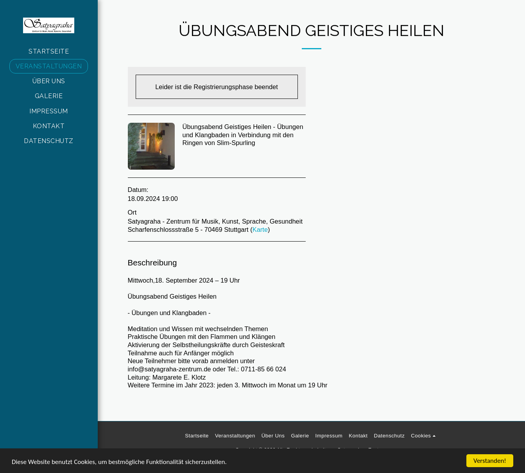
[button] (424, 435)
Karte (260, 229)
